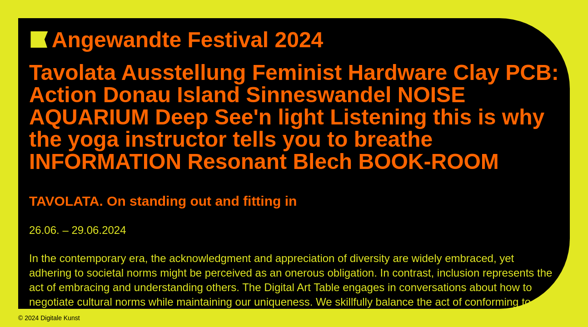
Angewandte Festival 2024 (193, 40)
